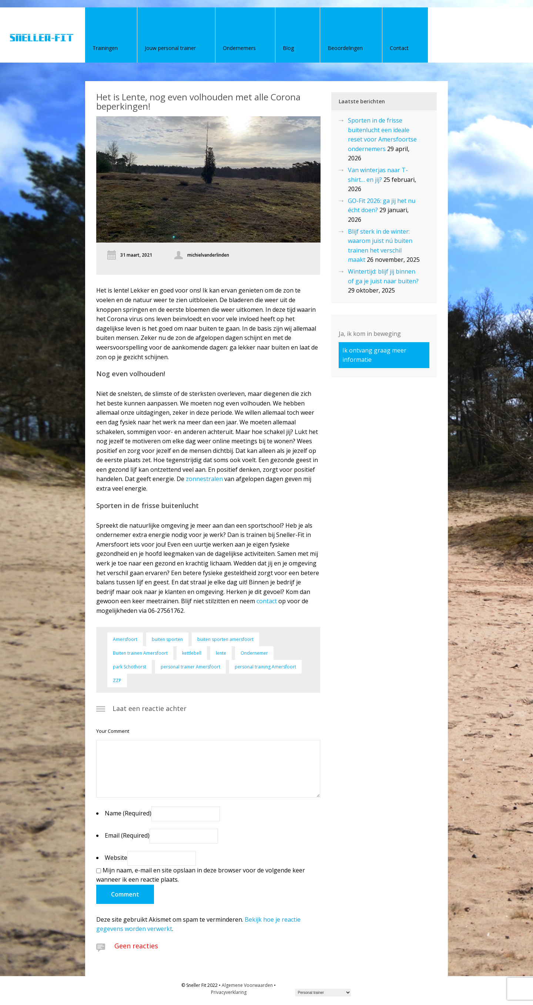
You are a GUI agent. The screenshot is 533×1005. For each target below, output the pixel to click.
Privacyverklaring (229, 992)
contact (267, 601)
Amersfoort (125, 639)
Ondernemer (254, 653)
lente (221, 653)
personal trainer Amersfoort (190, 667)
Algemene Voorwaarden (247, 985)
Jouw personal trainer (170, 47)
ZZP (117, 680)
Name (128, 813)
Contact (399, 47)
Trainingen (105, 47)
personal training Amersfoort (265, 667)
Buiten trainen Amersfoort (140, 653)
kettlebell (191, 653)
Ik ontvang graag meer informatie (374, 355)
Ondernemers (239, 47)
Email (127, 835)
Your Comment (112, 731)
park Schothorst (129, 667)
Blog (288, 47)
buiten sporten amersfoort (225, 639)
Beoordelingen (345, 47)
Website (116, 858)
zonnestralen (204, 479)
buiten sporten (167, 639)
